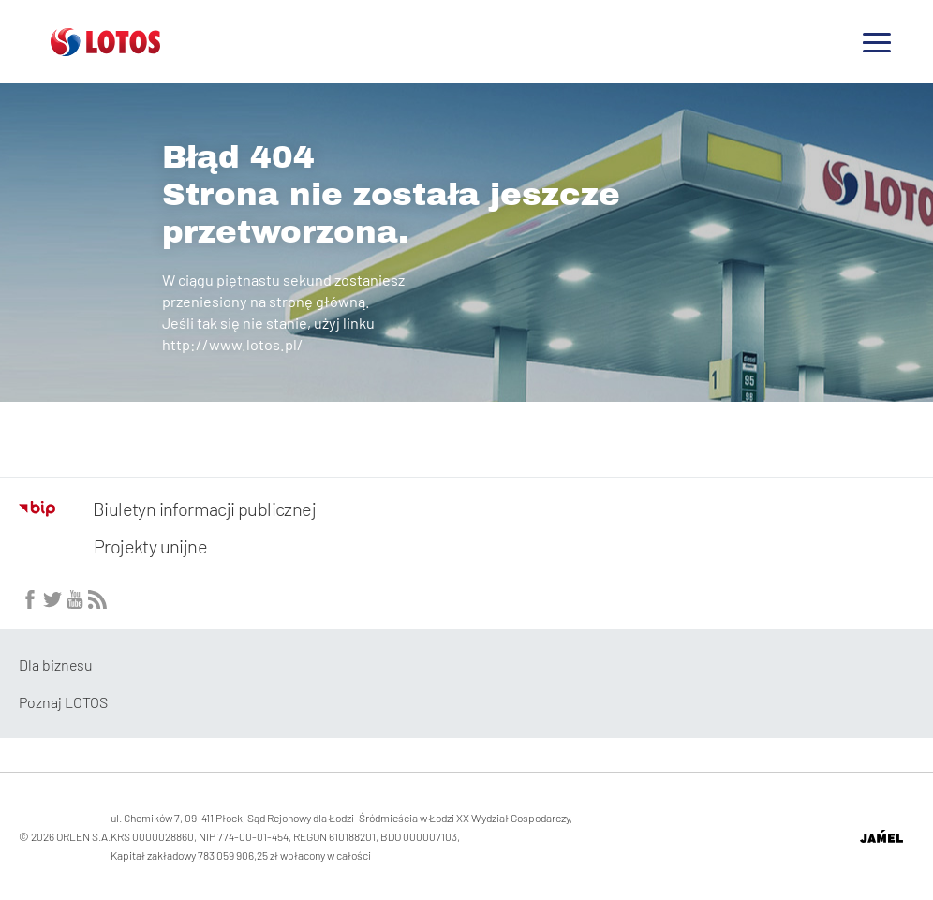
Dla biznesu (56, 664)
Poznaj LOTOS (63, 702)
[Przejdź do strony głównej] (105, 48)
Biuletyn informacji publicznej (167, 508)
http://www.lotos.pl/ (233, 344)
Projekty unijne (150, 546)
